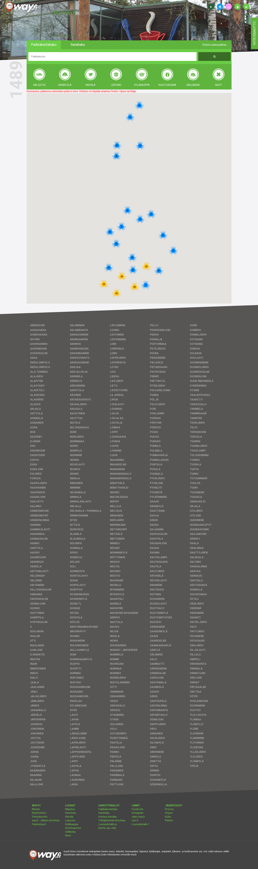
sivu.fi (135, 820)
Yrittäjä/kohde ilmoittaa (111, 820)
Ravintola (70, 812)
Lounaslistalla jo (107, 824)
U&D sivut (63, 12)
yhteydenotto (254, 33)
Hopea (169, 812)
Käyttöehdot (39, 812)
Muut (68, 835)
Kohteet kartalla (107, 816)
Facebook (137, 809)
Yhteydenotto (39, 816)
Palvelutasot (39, 824)
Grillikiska (70, 831)
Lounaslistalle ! (140, 824)
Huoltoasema (73, 828)
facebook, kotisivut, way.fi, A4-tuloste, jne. (64, 36)
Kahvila (69, 816)
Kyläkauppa (71, 824)
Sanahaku (104, 812)
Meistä (36, 809)
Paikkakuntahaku (108, 809)
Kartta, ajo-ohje (107, 828)
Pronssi (169, 809)
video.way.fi (138, 816)
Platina (169, 820)
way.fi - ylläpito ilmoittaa (45, 820)
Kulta (168, 816)
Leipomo (70, 820)
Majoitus (70, 809)
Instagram (137, 812)
